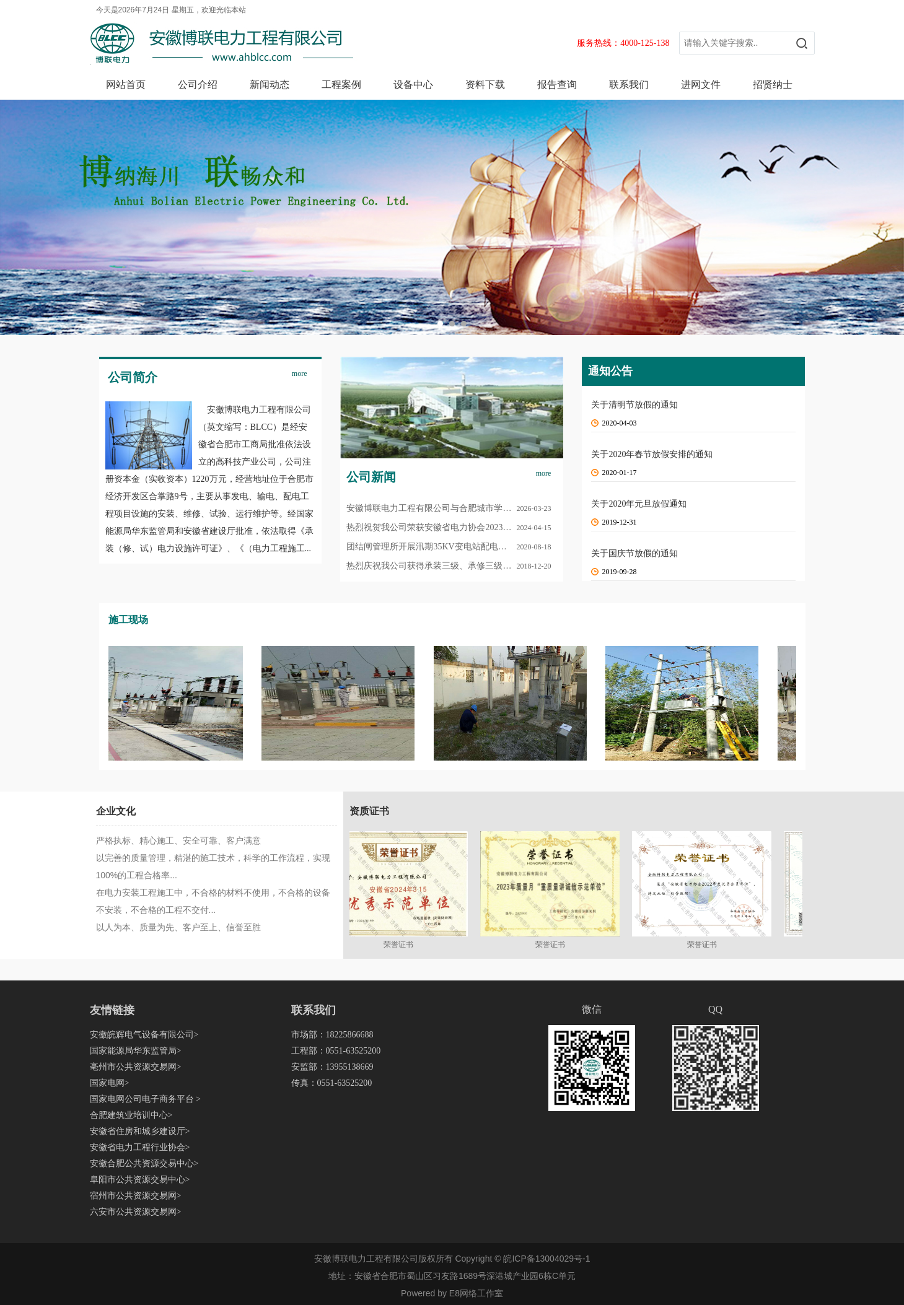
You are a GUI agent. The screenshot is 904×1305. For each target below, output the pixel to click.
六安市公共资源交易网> (136, 1211)
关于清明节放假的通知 (634, 404)
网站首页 (126, 84)
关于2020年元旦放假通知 (639, 503)
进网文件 (701, 84)
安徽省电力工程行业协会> (140, 1147)
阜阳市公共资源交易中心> (140, 1179)
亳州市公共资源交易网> (136, 1066)
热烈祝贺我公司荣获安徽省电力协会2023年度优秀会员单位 (451, 527)
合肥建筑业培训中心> (131, 1115)
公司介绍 (197, 84)
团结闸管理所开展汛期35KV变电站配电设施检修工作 (448, 546)
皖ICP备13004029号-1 (546, 1259)
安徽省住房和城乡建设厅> (140, 1131)
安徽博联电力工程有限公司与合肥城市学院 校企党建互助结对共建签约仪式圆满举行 (451, 508)
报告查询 (557, 84)
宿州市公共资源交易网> (136, 1195)
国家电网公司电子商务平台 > (145, 1099)
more (299, 373)
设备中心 (413, 84)
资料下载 (485, 84)
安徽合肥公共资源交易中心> (144, 1163)
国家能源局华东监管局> (136, 1050)
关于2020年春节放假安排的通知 (652, 454)
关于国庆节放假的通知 (634, 553)
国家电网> (109, 1083)
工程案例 (341, 84)
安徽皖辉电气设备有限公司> (144, 1034)
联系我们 (629, 84)
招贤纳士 (772, 84)
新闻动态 (269, 84)
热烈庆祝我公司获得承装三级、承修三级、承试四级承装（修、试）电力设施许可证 (451, 565)
